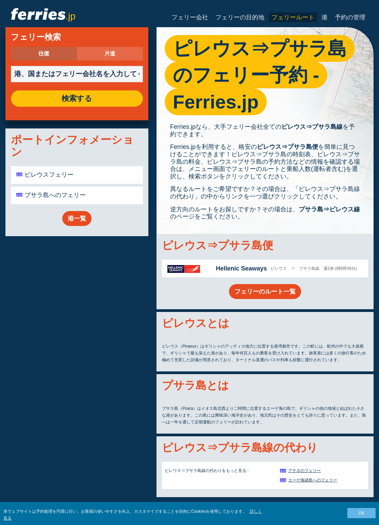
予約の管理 (350, 17)
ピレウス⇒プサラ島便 (287, 146)
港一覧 (77, 218)
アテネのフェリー (304, 470)
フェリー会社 (189, 17)
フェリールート (292, 17)
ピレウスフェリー (48, 175)
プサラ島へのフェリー (55, 195)
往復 (43, 53)
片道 (109, 53)
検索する (77, 98)
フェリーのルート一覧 (265, 291)
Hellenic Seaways (241, 268)
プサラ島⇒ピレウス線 (329, 209)
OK (361, 513)
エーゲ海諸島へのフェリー (312, 480)
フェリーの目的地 (239, 17)
